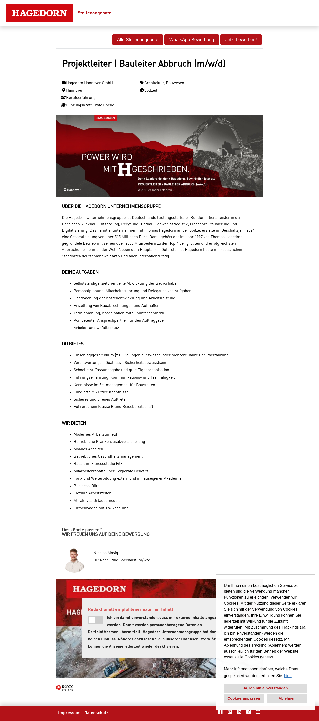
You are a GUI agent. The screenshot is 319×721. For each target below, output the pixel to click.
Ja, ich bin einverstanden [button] (265, 688)
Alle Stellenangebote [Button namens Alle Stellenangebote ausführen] (137, 39)
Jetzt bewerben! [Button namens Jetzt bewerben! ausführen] (241, 39)
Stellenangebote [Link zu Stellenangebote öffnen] (94, 13)
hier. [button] (288, 676)
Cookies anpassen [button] (243, 698)
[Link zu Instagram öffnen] (229, 712)
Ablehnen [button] (287, 698)
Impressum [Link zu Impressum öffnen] (69, 713)
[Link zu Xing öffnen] (248, 712)
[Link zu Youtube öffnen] (258, 712)
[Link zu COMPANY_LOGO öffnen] (39, 13)
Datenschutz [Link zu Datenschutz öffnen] (96, 713)
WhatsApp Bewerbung (191, 39)
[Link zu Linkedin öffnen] (239, 712)
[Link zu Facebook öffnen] (220, 712)
